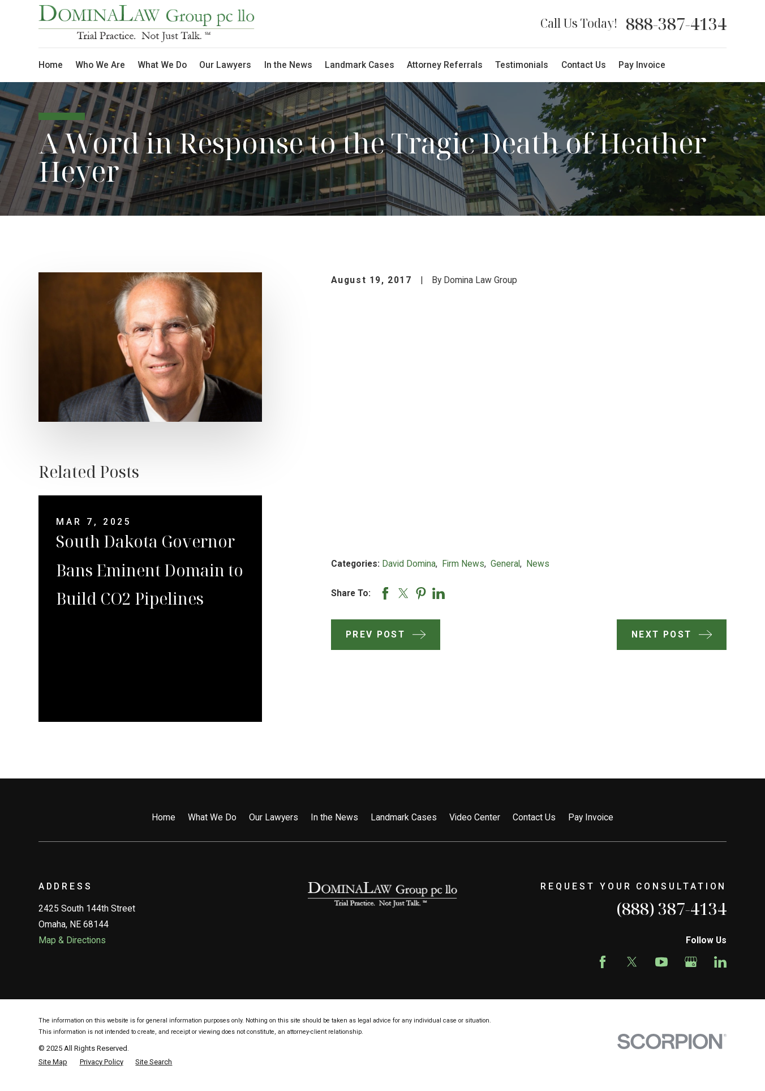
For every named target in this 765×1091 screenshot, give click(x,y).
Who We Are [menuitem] (100, 64)
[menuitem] (52, 1061)
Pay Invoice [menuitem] (641, 64)
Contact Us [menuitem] (583, 64)
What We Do (212, 817)
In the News (334, 817)
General (505, 563)
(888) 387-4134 (671, 908)
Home (163, 817)
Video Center (474, 817)
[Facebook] (602, 962)
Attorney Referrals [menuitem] (445, 64)
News (537, 563)
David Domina (409, 563)
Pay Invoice (590, 817)
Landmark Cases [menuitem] (359, 64)
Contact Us (534, 817)
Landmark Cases (404, 817)
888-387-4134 (676, 24)
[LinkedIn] (720, 962)
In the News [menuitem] (288, 64)
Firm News (463, 563)
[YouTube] (661, 962)
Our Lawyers (273, 817)
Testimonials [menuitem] (521, 64)
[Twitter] (632, 962)
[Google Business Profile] (691, 962)
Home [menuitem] (50, 64)
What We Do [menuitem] (162, 64)
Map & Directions (72, 940)
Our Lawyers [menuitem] (225, 64)
